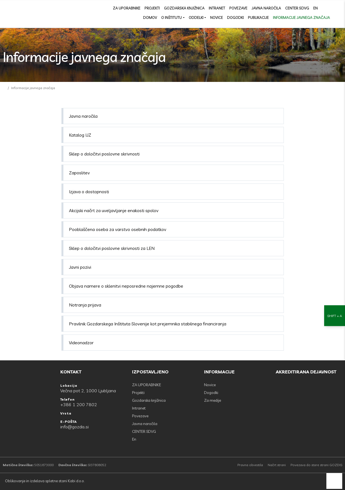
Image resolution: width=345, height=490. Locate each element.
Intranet (217, 8)
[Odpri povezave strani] (339, 17)
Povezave (238, 8)
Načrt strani (277, 465)
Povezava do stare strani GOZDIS (316, 465)
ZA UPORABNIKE (126, 8)
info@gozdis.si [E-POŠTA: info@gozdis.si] (74, 426)
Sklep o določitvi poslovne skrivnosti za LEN (112, 248)
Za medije (212, 400)
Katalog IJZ (80, 135)
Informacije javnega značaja (301, 17)
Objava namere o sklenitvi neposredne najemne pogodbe (126, 286)
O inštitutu (171, 17)
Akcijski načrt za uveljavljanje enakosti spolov (113, 210)
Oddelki (196, 17)
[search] (339, 8)
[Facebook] (327, 8)
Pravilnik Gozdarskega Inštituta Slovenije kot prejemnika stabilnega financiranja (147, 323)
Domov (150, 17)
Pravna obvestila (250, 465)
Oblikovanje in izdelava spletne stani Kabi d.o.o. (44, 480)
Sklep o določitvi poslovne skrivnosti (104, 154)
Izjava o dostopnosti (89, 191)
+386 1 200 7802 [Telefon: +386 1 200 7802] (78, 404)
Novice (216, 17)
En (315, 8)
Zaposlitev (79, 172)
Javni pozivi (80, 267)
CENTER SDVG (297, 8)
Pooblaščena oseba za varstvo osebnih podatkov (117, 229)
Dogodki (235, 17)
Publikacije (258, 17)
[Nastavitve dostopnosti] (334, 245)
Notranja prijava (85, 305)
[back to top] (334, 481)
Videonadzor (81, 342)
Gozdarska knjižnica (184, 8)
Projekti (152, 8)
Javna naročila (266, 8)
